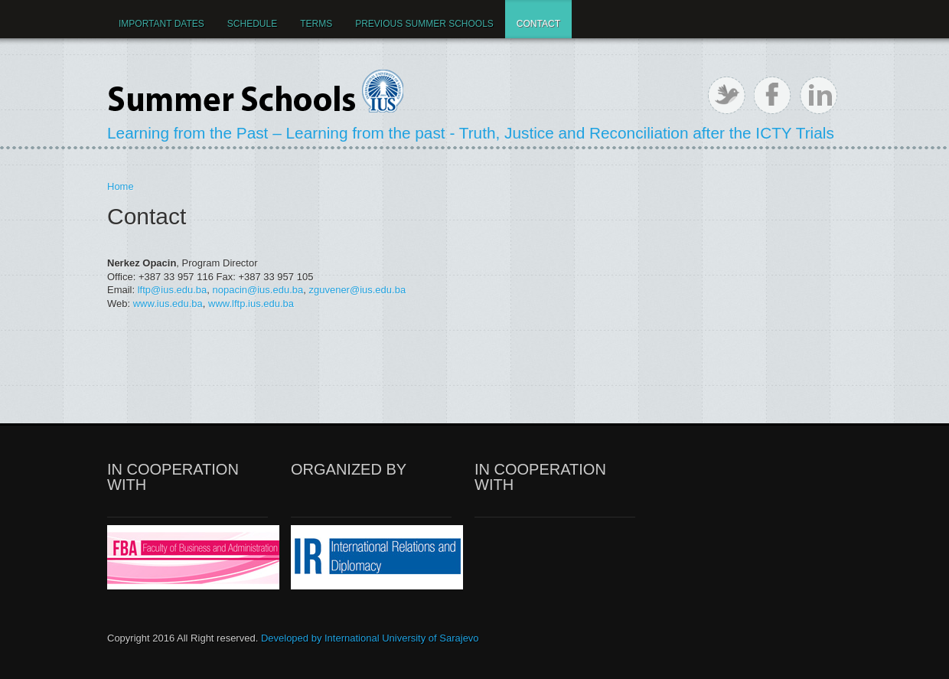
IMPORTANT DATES (161, 23)
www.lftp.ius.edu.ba (251, 303)
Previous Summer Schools (424, 23)
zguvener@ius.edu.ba (357, 289)
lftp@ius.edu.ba (172, 289)
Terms (316, 23)
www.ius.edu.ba (168, 303)
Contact (538, 23)
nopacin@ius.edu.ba (258, 289)
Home (120, 186)
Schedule (252, 23)
